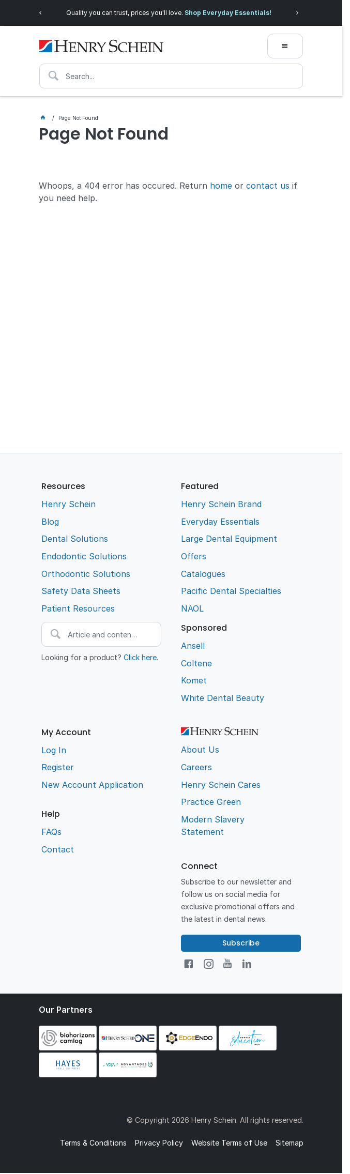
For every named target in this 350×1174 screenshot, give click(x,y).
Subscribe (241, 943)
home (221, 185)
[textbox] (171, 76)
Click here (140, 657)
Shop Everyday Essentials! (228, 13)
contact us (268, 185)
